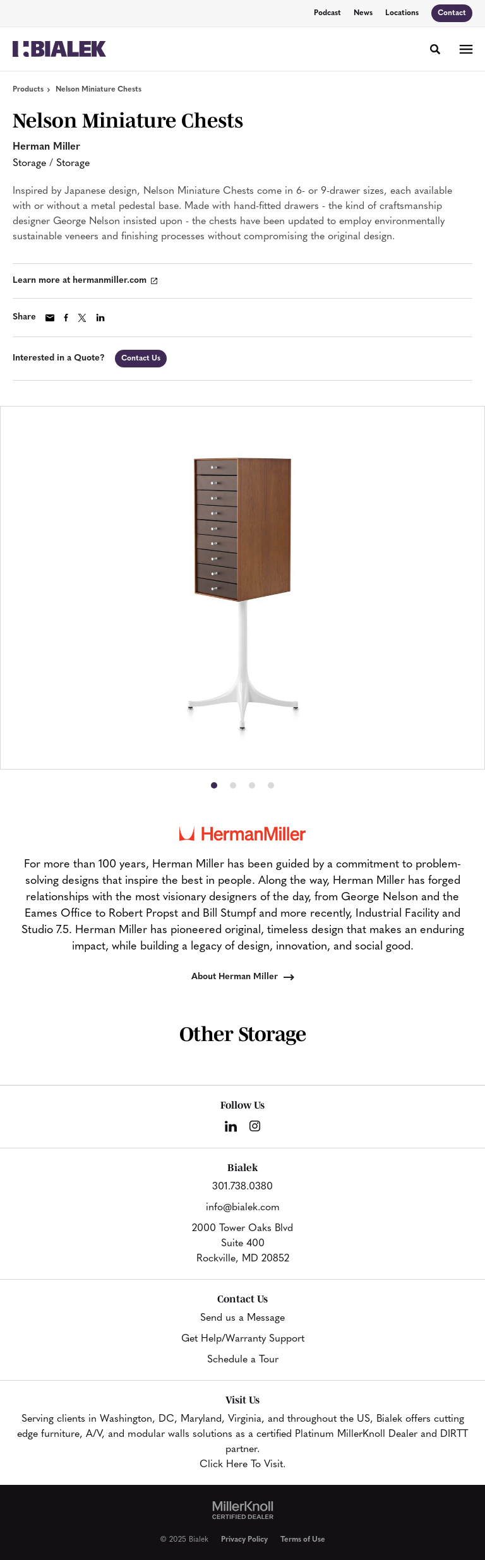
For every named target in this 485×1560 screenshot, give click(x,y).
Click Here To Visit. (242, 1465)
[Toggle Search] (435, 49)
